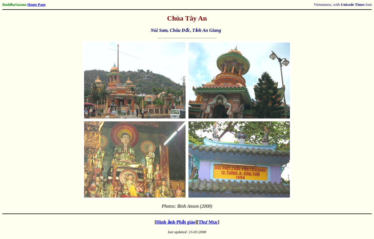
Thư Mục (208, 222)
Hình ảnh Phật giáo (175, 222)
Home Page (36, 4)
